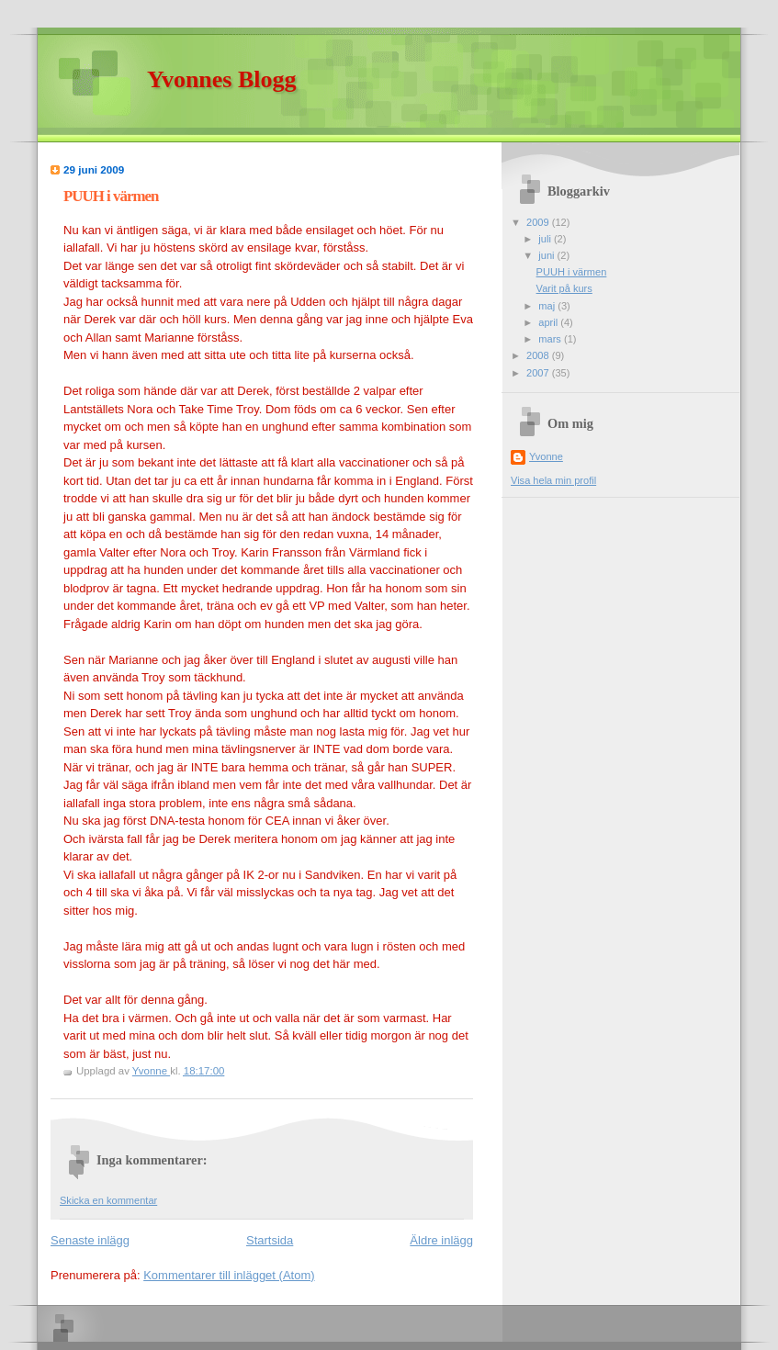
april (549, 322)
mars (551, 338)
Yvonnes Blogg (222, 79)
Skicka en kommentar (108, 1200)
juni (547, 255)
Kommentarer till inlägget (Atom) (228, 1275)
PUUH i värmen (571, 271)
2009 (539, 222)
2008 (539, 355)
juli (546, 238)
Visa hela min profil (553, 480)
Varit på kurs (564, 288)
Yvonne (546, 456)
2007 (539, 372)
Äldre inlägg (441, 1240)
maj (548, 305)
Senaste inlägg (90, 1240)
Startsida (269, 1240)
